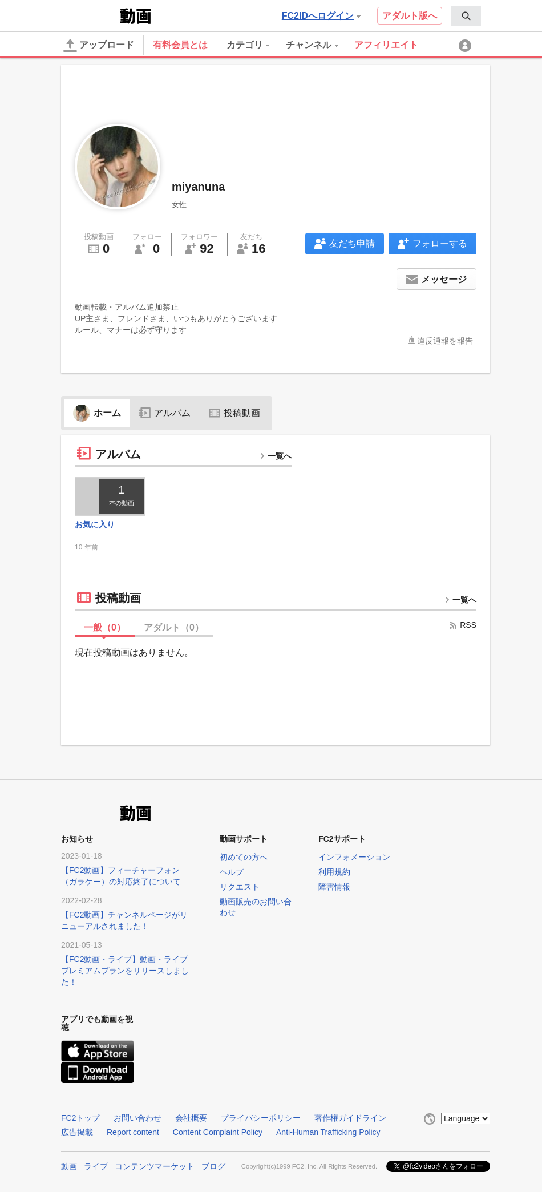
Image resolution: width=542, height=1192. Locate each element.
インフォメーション (354, 857)
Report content (133, 1132)
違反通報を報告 (445, 340)
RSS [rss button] (462, 624)
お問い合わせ (137, 1117)
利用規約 (334, 871)
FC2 (89, 15)
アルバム (165, 413)
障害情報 (334, 886)
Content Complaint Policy (217, 1132)
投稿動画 (234, 413)
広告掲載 (77, 1132)
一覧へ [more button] (276, 455)
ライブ (96, 1166)
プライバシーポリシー (261, 1117)
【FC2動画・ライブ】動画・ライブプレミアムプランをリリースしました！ (125, 971)
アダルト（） (174, 627)
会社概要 (191, 1117)
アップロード (98, 45)
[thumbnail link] (109, 496)
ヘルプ (232, 871)
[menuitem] (466, 16)
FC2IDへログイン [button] (321, 16)
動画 (69, 1166)
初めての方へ (244, 857)
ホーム (97, 413)
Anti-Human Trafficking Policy (328, 1132)
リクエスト (240, 886)
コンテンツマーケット (155, 1166)
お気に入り (95, 524)
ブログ (213, 1166)
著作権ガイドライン (350, 1117)
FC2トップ (80, 1117)
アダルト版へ (409, 16)
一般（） (105, 627)
